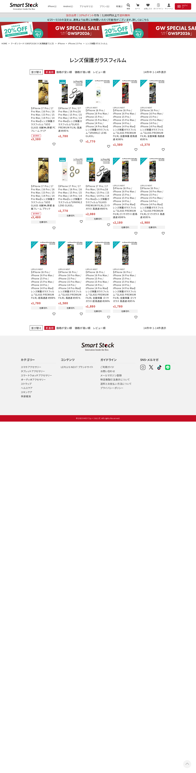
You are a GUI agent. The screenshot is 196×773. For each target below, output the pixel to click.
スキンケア (26, 392)
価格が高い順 (83, 72)
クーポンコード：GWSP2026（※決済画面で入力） (32, 43)
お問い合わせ (107, 371)
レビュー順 (99, 72)
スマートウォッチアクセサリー (36, 375)
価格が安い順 (64, 72)
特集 (118, 6)
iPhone (51, 6)
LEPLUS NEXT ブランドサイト (77, 367)
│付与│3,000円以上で (98, 15)
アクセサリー (85, 6)
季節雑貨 (26, 396)
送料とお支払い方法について (116, 383)
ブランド (103, 6)
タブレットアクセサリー (33, 371)
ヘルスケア (27, 388)
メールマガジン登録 (111, 375)
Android (66, 6)
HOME (4, 43)
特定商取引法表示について (115, 379)
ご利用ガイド (107, 367)
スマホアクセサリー (31, 367)
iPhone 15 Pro (75, 43)
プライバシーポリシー (112, 388)
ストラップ (26, 383)
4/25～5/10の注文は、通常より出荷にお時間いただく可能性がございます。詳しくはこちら (98, 19)
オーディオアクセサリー (33, 379)
